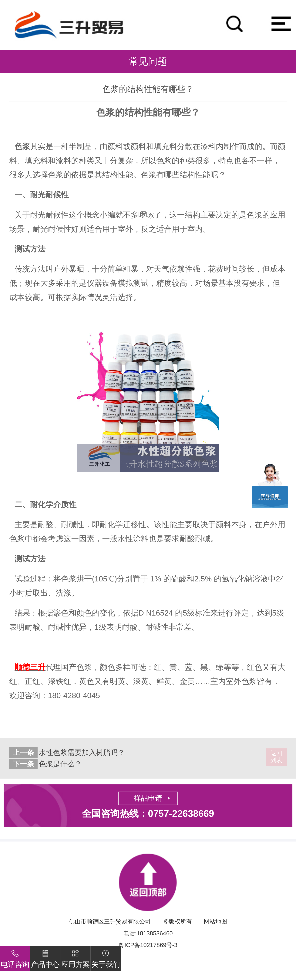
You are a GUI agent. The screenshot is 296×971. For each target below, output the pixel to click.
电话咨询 (15, 957)
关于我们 (105, 957)
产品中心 (45, 957)
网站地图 (215, 921)
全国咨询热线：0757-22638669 (148, 813)
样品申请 (148, 798)
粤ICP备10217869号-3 (148, 945)
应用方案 (75, 957)
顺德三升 (30, 667)
